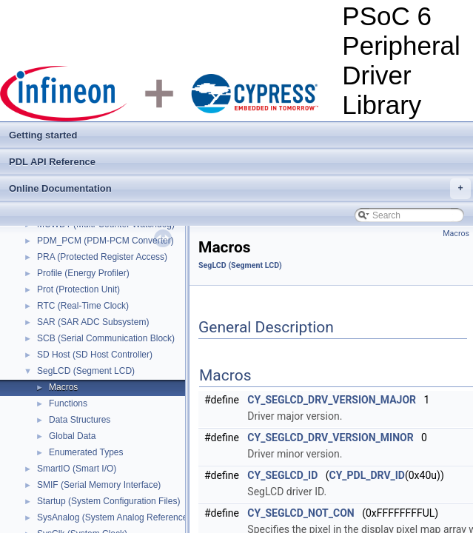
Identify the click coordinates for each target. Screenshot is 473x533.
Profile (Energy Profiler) (83, 273)
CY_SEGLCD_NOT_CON (300, 513)
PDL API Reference (52, 161)
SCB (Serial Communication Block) (106, 338)
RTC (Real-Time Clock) (83, 306)
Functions (68, 403)
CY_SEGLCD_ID (282, 475)
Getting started (43, 135)
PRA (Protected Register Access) (102, 257)
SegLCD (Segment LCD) (86, 371)
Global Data (72, 436)
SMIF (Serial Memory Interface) (99, 485)
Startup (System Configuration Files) (108, 501)
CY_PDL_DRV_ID (366, 475)
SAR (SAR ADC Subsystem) (93, 322)
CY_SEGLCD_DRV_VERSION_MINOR (330, 437)
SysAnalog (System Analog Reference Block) (126, 517)
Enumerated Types (86, 452)
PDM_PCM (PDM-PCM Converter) (105, 240)
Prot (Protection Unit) (78, 289)
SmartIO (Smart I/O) (76, 468)
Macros (63, 387)
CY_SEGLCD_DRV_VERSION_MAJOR (331, 400)
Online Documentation (240, 188)
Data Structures (79, 420)
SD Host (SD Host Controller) (94, 354)
